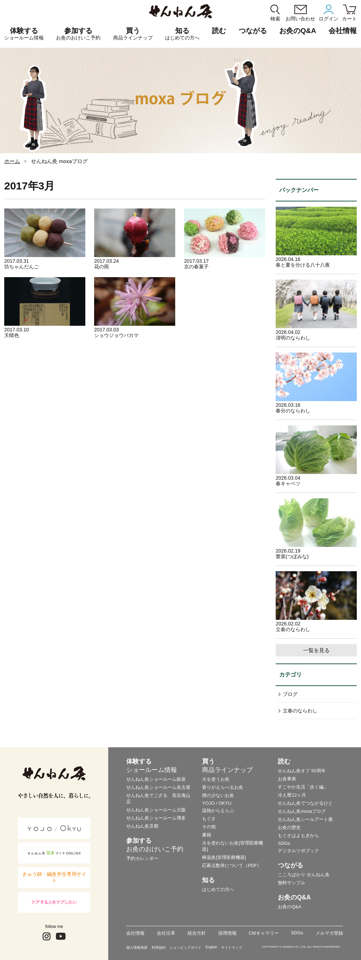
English (211, 947)
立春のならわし (300, 710)
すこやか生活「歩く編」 (303, 787)
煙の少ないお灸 (218, 795)
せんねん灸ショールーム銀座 (156, 779)
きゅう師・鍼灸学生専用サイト (54, 877)
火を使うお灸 (216, 779)
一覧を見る (316, 650)
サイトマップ (231, 947)
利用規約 (159, 947)
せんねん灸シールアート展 (305, 819)
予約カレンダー (142, 858)
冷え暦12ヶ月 (292, 795)
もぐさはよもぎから (298, 835)
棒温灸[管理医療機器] (224, 857)
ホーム (12, 161)
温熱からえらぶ (218, 810)
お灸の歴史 (289, 827)
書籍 (206, 834)
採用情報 (227, 933)
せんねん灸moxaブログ (302, 811)
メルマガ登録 (329, 933)
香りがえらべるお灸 (222, 787)
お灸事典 (287, 778)
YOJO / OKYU (216, 803)
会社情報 (135, 933)
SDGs (284, 843)
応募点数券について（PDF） (232, 865)
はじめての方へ (218, 889)
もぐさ (209, 818)
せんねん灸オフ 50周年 (301, 770)
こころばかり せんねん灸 (304, 874)
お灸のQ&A (297, 31)
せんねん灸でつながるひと (305, 803)
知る (182, 34)
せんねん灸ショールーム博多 (156, 818)
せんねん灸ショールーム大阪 (156, 809)
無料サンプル (291, 882)
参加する (78, 34)
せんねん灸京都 (142, 826)
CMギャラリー (264, 933)
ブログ (290, 694)
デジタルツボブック (298, 850)
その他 (209, 826)
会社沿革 (166, 933)
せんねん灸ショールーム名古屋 (158, 787)
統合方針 (197, 933)
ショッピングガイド (185, 947)
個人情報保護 (136, 947)
